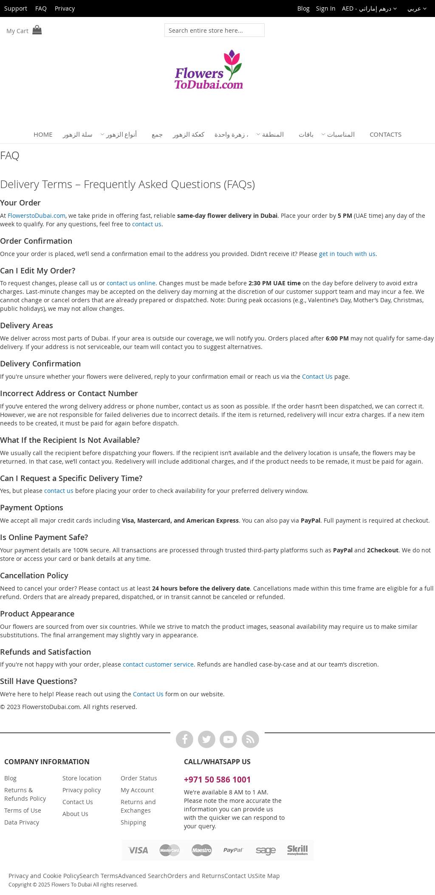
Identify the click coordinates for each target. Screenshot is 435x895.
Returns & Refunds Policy (25, 794)
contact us (146, 224)
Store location (82, 778)
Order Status (139, 778)
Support (15, 8)
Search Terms (98, 876)
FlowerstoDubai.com (36, 215)
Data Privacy (21, 822)
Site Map (267, 876)
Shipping (133, 822)
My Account (137, 790)
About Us (75, 814)
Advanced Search (142, 876)
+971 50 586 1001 (217, 779)
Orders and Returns (195, 876)
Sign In (326, 8)
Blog (303, 8)
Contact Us (317, 376)
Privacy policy (81, 790)
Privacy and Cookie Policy (43, 876)
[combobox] (209, 30)
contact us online (131, 283)
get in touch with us (347, 254)
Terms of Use (22, 810)
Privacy (65, 8)
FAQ (41, 8)
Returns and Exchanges (138, 806)
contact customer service (158, 664)
